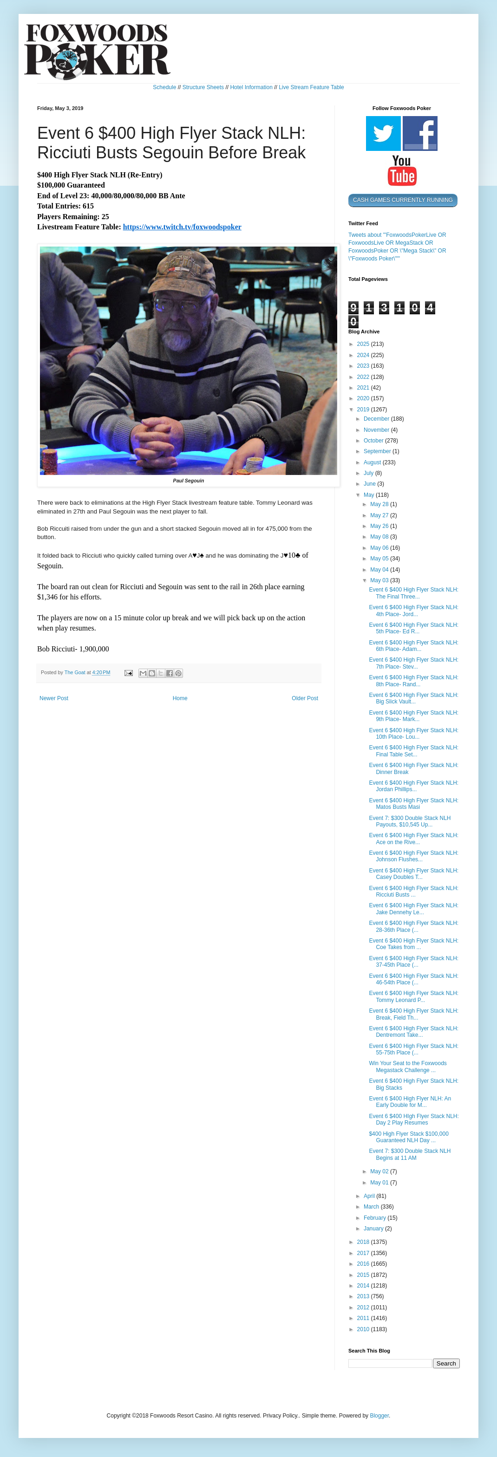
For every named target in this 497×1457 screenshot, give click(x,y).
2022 (364, 377)
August (373, 462)
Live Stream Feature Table (311, 87)
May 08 (380, 536)
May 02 (380, 1171)
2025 (364, 344)
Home (180, 698)
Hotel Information (251, 87)
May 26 (380, 526)
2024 (364, 355)
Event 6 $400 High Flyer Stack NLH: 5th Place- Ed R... (413, 628)
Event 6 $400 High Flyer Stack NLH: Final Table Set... (413, 750)
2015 (364, 1275)
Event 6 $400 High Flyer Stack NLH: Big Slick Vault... (413, 698)
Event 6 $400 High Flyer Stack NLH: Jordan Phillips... (413, 786)
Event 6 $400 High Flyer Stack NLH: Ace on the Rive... (413, 838)
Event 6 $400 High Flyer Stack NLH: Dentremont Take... (413, 1031)
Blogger (379, 1415)
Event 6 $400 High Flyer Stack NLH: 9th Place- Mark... (413, 715)
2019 (364, 409)
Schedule (164, 87)
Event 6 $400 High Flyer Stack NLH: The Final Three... (413, 592)
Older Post (305, 698)
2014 (364, 1285)
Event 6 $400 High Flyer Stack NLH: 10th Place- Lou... (413, 733)
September (378, 451)
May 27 (380, 515)
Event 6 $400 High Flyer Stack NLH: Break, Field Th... (413, 1014)
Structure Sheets (203, 87)
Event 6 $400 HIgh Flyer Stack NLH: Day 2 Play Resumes (413, 1119)
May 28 (380, 504)
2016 (364, 1264)
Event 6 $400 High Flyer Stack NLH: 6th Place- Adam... (413, 645)
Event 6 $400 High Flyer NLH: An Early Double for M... (410, 1101)
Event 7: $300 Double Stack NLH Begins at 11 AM (410, 1154)
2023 (364, 366)
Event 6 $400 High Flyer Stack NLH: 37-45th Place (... (413, 961)
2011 (364, 1318)
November (377, 430)
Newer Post (53, 698)
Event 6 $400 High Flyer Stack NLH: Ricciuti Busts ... (413, 891)
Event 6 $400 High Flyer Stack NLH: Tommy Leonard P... (413, 996)
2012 (364, 1307)
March (372, 1206)
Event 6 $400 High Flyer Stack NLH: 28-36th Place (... (413, 926)
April (370, 1196)
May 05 (380, 558)
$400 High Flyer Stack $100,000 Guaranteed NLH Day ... (408, 1137)
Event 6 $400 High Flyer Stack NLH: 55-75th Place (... (413, 1049)
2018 (364, 1242)
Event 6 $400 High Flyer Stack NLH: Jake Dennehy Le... (413, 908)
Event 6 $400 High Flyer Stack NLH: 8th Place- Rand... (413, 680)
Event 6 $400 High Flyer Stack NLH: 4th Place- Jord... (413, 610)
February (375, 1218)
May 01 (380, 1182)
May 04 (380, 569)
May (370, 495)
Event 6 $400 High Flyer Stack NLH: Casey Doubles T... (413, 873)
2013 (364, 1296)
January (374, 1228)
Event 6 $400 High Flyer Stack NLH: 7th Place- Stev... (413, 663)
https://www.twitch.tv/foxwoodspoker (182, 227)
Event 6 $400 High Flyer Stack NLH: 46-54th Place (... (413, 979)
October (374, 440)
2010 (364, 1329)
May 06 (380, 548)
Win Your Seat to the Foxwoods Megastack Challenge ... (407, 1066)
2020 (364, 398)
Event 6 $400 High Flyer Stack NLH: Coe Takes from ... (413, 943)
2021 (364, 387)
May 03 (380, 580)
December (377, 419)
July (369, 473)
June (370, 484)
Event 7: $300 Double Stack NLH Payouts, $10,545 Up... (410, 821)
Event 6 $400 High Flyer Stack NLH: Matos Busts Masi (413, 803)
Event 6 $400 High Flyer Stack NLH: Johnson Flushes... (413, 856)
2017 (364, 1253)
